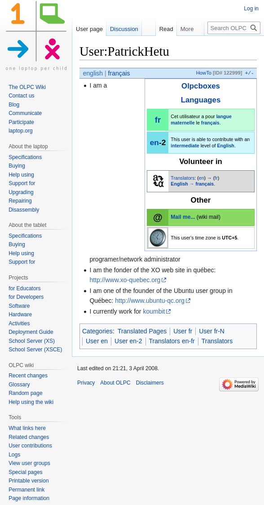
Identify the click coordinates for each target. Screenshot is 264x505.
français (119, 73)
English (225, 145)
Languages (201, 100)
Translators (182, 178)
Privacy (86, 383)
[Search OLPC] (233, 28)
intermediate (185, 145)
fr (158, 119)
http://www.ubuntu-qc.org (150, 300)
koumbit (154, 311)
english (93, 73)
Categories (97, 331)
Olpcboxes (200, 86)
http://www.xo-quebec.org (124, 280)
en (154, 142)
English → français (192, 183)
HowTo (203, 73)
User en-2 (128, 341)
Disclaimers (150, 383)
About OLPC (115, 383)
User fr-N (211, 331)
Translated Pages (142, 331)
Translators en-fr (172, 341)
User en (97, 341)
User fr (182, 331)
